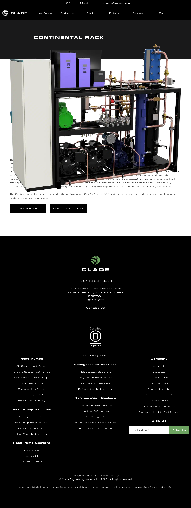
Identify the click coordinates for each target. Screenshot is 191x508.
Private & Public (31, 462)
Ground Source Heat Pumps (32, 372)
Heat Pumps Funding (31, 400)
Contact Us (95, 307)
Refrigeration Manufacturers (95, 377)
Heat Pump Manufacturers (31, 422)
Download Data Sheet (68, 208)
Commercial (31, 450)
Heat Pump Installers (31, 428)
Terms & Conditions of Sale (159, 406)
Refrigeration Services (95, 364)
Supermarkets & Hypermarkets (95, 422)
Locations (159, 372)
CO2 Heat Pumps (32, 383)
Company (137, 13)
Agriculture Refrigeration (95, 428)
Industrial (32, 456)
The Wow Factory (108, 475)
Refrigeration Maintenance (95, 389)
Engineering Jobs (159, 389)
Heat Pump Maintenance (32, 434)
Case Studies (159, 377)
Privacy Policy (159, 400)
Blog (161, 13)
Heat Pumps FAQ (32, 395)
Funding (91, 13)
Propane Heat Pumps (32, 389)
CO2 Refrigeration (95, 356)
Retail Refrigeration (95, 417)
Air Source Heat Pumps (31, 366)
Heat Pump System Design (31, 417)
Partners (114, 13)
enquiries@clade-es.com (116, 3)
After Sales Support (159, 395)
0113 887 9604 (76, 3)
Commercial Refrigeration (95, 405)
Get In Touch (28, 208)
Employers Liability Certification (159, 412)
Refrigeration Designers (95, 372)
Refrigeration (67, 13)
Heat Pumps (44, 13)
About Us (159, 366)
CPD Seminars (159, 383)
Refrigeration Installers (95, 383)
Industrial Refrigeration (95, 411)
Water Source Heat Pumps (31, 377)
